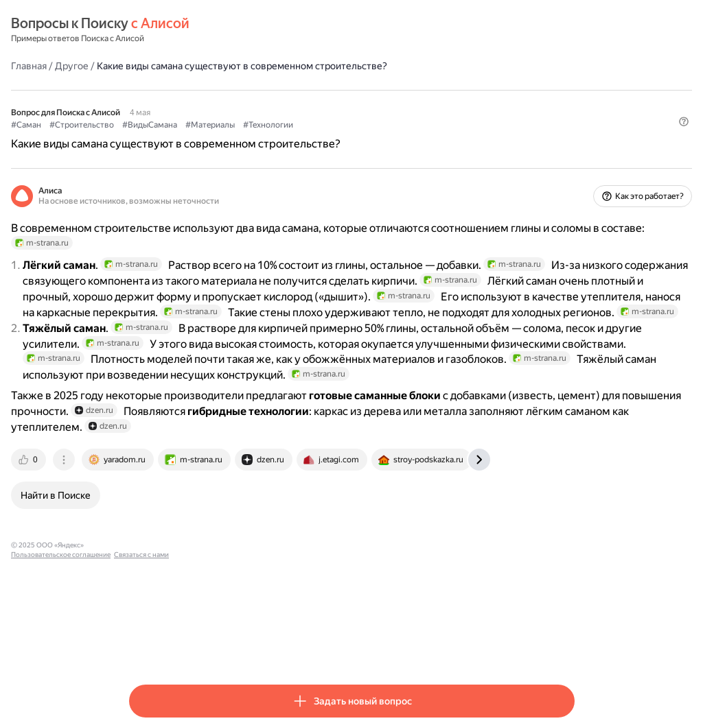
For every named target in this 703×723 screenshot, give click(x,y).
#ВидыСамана (267, 124)
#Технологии (386, 124)
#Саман (144, 124)
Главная (147, 65)
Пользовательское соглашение (258, 646)
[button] (566, 147)
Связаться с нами (338, 646)
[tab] (147, 561)
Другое (190, 65)
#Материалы (328, 124)
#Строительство (200, 124)
